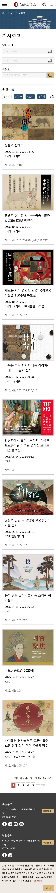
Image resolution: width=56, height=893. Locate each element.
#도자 (30, 96)
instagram (10, 824)
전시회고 (20, 13)
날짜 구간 (7, 45)
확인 (48, 888)
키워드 (6, 69)
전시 (10, 13)
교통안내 (47, 811)
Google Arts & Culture (21, 824)
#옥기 (42, 96)
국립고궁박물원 (24, 4)
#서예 (7, 96)
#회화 (18, 96)
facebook (4, 824)
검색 (50, 75)
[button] (44, 4)
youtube (16, 824)
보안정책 (38, 880)
